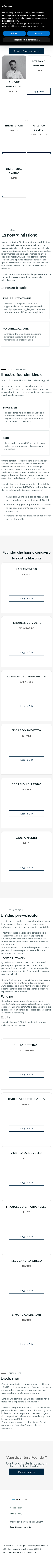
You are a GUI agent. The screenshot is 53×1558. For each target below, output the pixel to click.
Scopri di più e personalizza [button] (26, 40)
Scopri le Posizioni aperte (26, 51)
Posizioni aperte (26, 1471)
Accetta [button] (38, 33)
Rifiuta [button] (14, 33)
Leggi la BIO (39, 91)
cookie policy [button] (12, 21)
